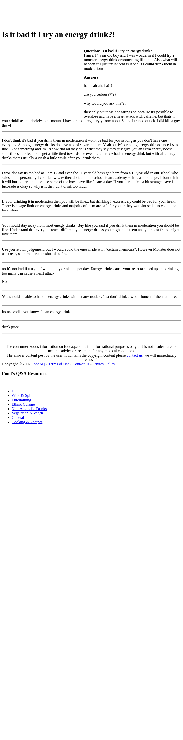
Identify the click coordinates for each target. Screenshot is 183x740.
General (18, 417)
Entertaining (21, 400)
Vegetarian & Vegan (27, 413)
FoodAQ (38, 364)
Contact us (80, 364)
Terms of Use (58, 364)
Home (16, 391)
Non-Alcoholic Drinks (29, 409)
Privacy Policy (103, 364)
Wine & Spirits (23, 395)
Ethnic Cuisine (23, 404)
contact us (134, 355)
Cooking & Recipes (27, 422)
